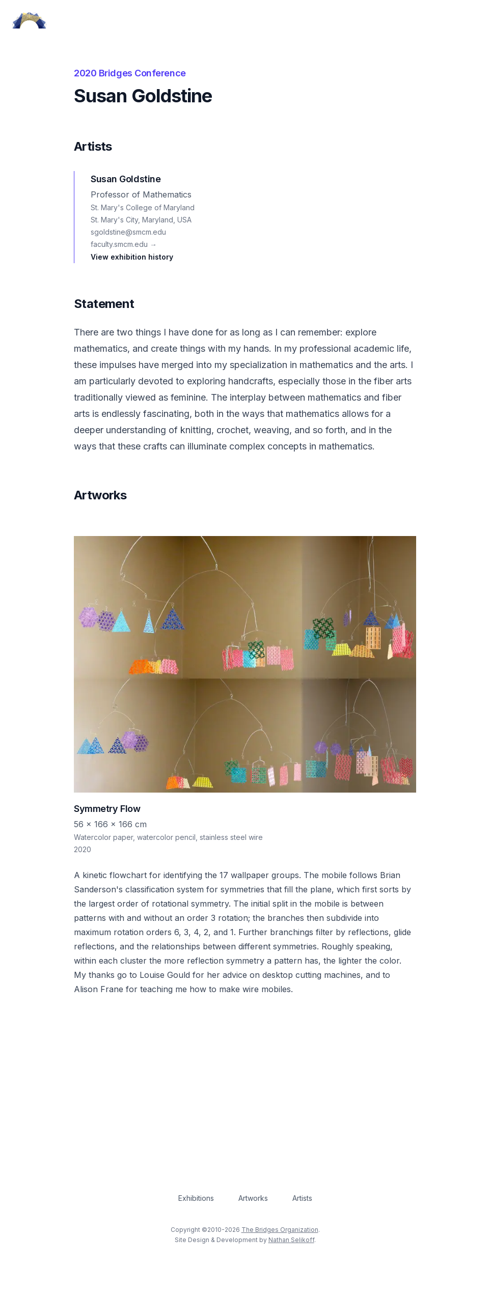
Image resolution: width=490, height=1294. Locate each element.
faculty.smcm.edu (124, 244)
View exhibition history (132, 256)
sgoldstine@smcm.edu (128, 232)
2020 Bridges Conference (130, 73)
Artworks (253, 1198)
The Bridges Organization (279, 1229)
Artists (302, 1198)
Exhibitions (196, 1198)
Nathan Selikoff (291, 1240)
